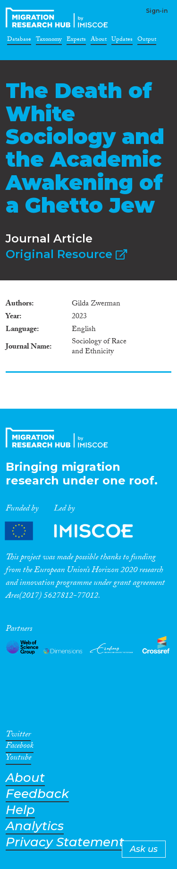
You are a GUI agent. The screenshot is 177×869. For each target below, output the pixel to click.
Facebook (20, 747)
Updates (122, 40)
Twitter (18, 736)
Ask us (144, 849)
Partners (77, 531)
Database (19, 40)
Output (146, 40)
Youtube (18, 759)
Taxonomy (49, 40)
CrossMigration (58, 17)
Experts (76, 40)
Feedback (37, 794)
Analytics (35, 826)
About (99, 40)
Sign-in (157, 10)
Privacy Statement (65, 842)
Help (20, 810)
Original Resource (66, 254)
